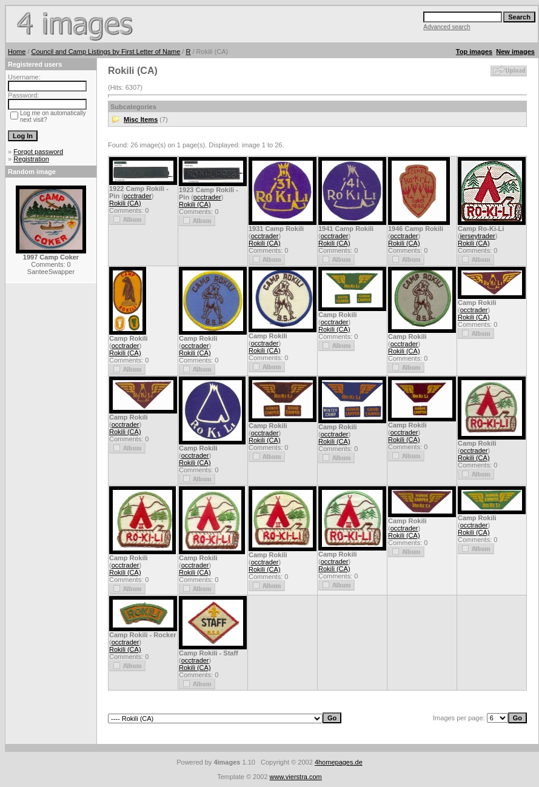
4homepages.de (339, 762)
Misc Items (141, 119)
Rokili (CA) (125, 203)
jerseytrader (477, 235)
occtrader (138, 195)
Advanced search (446, 27)
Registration (31, 158)
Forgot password (38, 151)
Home (16, 51)
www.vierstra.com (296, 776)
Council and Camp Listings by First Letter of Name (106, 51)
